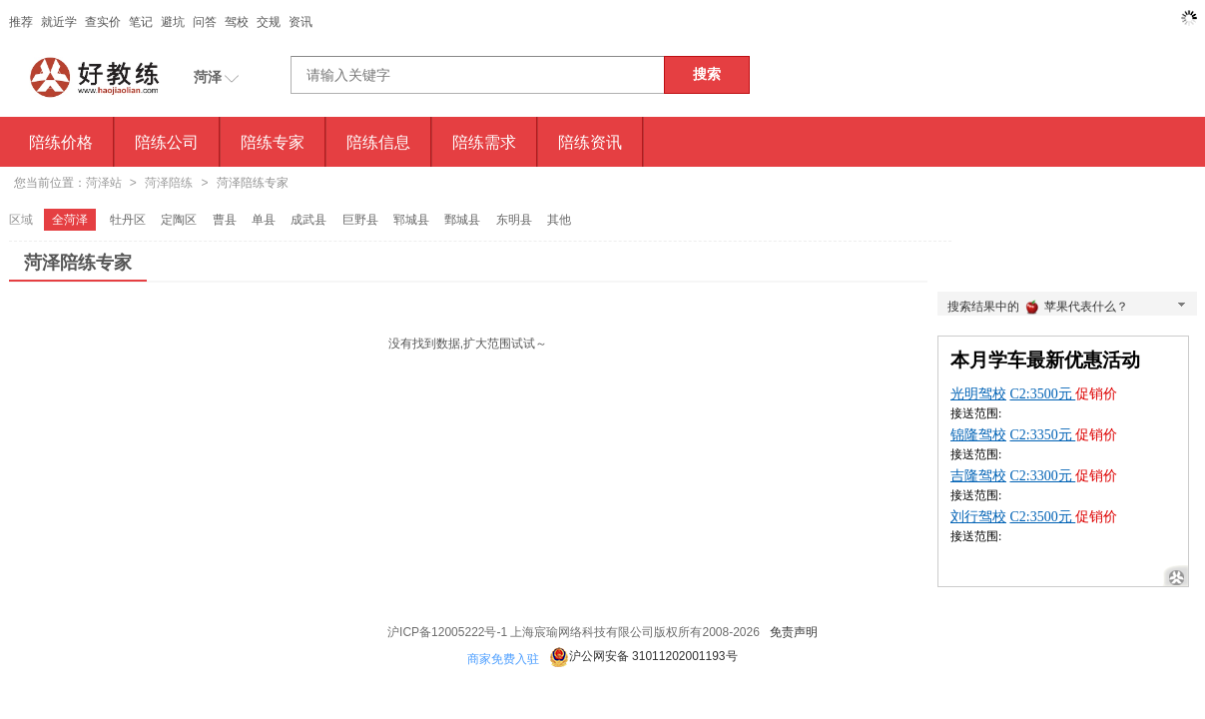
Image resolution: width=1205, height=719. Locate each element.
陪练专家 (272, 142)
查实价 (103, 22)
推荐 (21, 22)
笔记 (141, 22)
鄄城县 (462, 220)
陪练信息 (378, 142)
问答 (205, 22)
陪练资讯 (590, 142)
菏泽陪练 (169, 183)
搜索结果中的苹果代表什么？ (1067, 308)
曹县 (225, 220)
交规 (269, 22)
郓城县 (411, 220)
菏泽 (208, 77)
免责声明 (794, 632)
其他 (559, 220)
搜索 (707, 74)
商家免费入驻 (503, 659)
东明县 (514, 220)
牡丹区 (128, 220)
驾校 (237, 22)
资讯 (300, 22)
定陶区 (179, 220)
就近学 (59, 22)
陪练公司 (167, 142)
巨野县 (360, 220)
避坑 (173, 22)
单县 (264, 220)
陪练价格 (61, 142)
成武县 (308, 220)
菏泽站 (104, 183)
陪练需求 (484, 142)
